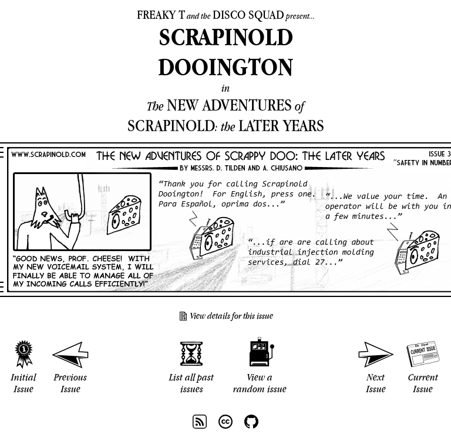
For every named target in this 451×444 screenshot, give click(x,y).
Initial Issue (23, 383)
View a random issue (260, 383)
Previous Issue (70, 383)
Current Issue (423, 383)
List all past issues (191, 383)
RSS (200, 422)
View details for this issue (231, 316)
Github (251, 422)
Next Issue (376, 383)
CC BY (225, 422)
